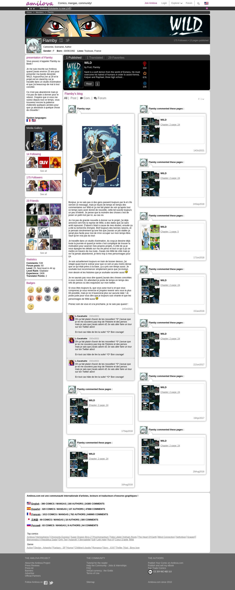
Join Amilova (151, 3)
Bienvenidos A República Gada (42, 539)
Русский (33, 525)
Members (40, 12)
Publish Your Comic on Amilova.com (165, 563)
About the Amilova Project (37, 563)
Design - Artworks (43, 547)
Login (164, 3)
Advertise (29, 573)
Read (89, 84)
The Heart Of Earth (147, 537)
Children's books (83, 547)
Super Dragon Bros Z (81, 537)
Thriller (119, 547)
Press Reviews (32, 565)
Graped (190, 537)
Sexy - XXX (108, 547)
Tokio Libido (116, 537)
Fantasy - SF (59, 547)
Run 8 (110, 539)
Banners (29, 570)
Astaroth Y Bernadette (80, 539)
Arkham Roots (130, 537)
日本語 (32, 519)
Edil (93, 539)
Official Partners (33, 576)
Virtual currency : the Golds (99, 570)
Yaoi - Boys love (132, 547)
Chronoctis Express (59, 537)
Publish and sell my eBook (161, 565)
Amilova (31, 537)
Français (34, 514)
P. (200, 99)
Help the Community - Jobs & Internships (106, 565)
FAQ (88, 568)
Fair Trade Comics (157, 568)
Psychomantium (101, 537)
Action (30, 547)
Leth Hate (101, 539)
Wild (131, 539)
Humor (70, 547)
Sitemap (90, 582)
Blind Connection (166, 537)
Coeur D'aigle (122, 539)
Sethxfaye (181, 537)
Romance (97, 547)
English (33, 503)
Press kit (29, 568)
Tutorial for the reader (97, 563)
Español (33, 509)
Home (29, 12)
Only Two (63, 539)
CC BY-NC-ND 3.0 (160, 571)
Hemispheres (42, 537)
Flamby (51, 12)
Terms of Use (93, 573)
